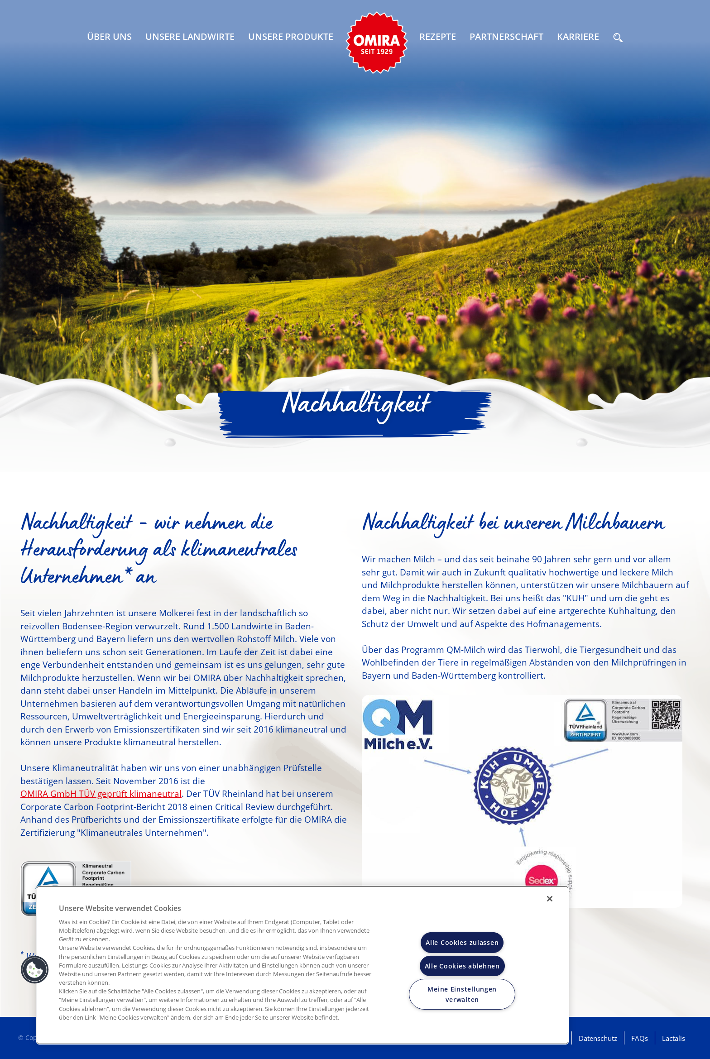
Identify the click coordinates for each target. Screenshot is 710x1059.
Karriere (578, 36)
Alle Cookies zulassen (462, 942)
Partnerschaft (506, 36)
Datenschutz (598, 1038)
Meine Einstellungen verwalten (462, 993)
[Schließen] (550, 899)
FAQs (639, 1038)
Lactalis (673, 1038)
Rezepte (437, 36)
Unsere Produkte (290, 36)
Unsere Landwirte (190, 36)
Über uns (109, 36)
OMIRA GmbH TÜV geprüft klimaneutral (101, 794)
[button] (34, 969)
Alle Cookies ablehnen (462, 965)
